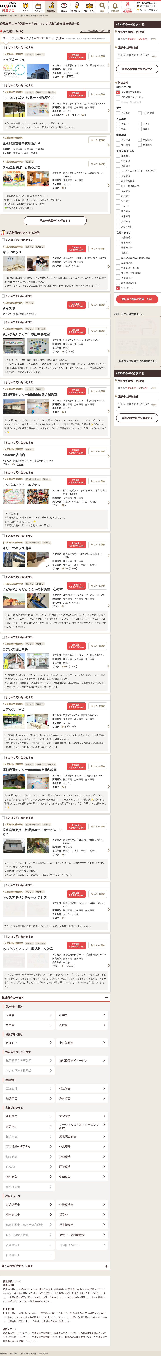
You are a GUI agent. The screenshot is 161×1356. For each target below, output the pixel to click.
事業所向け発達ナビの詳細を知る (137, 361)
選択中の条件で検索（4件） (137, 299)
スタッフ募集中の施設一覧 (95, 31)
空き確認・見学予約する (76, 56)
